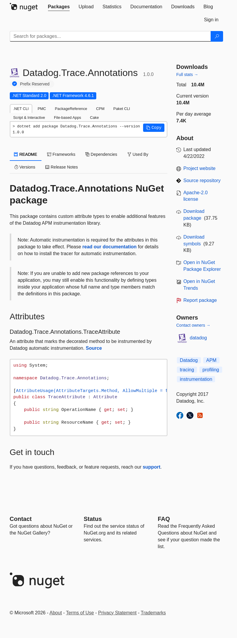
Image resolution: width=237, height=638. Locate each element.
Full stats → (187, 74)
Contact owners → (193, 325)
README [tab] (25, 154)
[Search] (217, 36)
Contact (21, 519)
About (55, 612)
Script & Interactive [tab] (29, 117)
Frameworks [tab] (61, 154)
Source (94, 348)
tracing (187, 369)
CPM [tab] (100, 108)
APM (211, 360)
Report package (200, 300)
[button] (153, 128)
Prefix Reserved (35, 84)
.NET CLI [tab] (21, 108)
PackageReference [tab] (71, 108)
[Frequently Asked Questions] (164, 519)
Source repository (201, 180)
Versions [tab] (25, 167)
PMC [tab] (42, 108)
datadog (198, 337)
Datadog (189, 360)
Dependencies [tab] (101, 154)
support (152, 466)
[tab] (59, 6)
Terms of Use (80, 612)
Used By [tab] (137, 154)
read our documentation (109, 246)
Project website (199, 168)
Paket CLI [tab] (121, 108)
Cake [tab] (94, 117)
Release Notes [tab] (61, 167)
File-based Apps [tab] (67, 117)
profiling (210, 369)
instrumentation (196, 379)
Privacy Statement (117, 612)
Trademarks (153, 612)
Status (93, 519)
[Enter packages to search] (110, 36)
